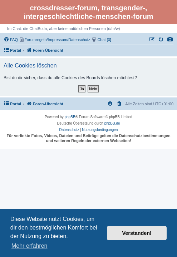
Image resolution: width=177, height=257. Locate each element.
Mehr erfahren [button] (29, 246)
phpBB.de (112, 123)
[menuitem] (170, 39)
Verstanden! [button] (137, 233)
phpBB (70, 117)
